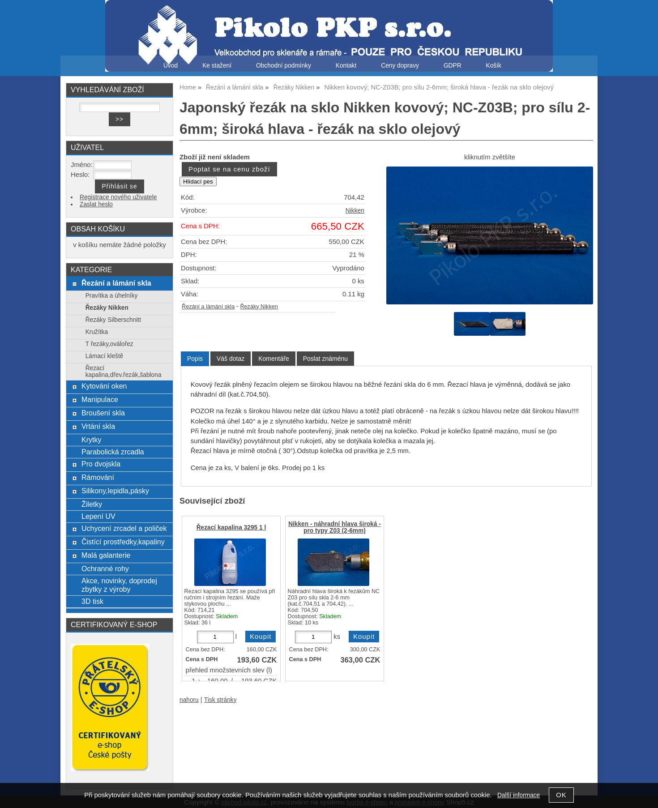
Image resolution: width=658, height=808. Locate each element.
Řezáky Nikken (259, 307)
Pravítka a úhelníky (111, 295)
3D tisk (92, 601)
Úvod (170, 65)
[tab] (195, 358)
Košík (493, 65)
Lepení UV (98, 516)
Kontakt (346, 65)
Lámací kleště (104, 356)
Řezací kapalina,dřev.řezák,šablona (123, 371)
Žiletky (91, 504)
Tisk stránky (220, 700)
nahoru (189, 700)
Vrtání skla (98, 426)
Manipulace (99, 399)
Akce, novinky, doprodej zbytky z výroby (119, 585)
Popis (195, 358)
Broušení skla (103, 413)
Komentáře (273, 358)
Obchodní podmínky (283, 65)
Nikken (355, 210)
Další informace (518, 795)
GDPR (452, 65)
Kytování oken (104, 386)
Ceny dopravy (400, 65)
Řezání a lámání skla (208, 307)
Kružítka (96, 332)
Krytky (91, 440)
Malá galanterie (106, 555)
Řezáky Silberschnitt (113, 319)
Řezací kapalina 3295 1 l (231, 527)
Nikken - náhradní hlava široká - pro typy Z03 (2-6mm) (334, 527)
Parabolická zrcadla (112, 452)
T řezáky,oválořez (109, 344)
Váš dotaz (230, 358)
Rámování (97, 477)
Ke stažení (216, 65)
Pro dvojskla (100, 464)
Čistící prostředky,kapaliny (123, 542)
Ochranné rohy (105, 568)
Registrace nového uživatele (118, 197)
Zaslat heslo (96, 204)
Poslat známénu (325, 358)
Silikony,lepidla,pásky (115, 491)
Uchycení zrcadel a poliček (124, 528)
